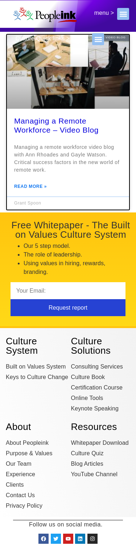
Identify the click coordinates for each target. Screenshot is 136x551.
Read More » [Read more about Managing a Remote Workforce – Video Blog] (30, 186)
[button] (123, 14)
